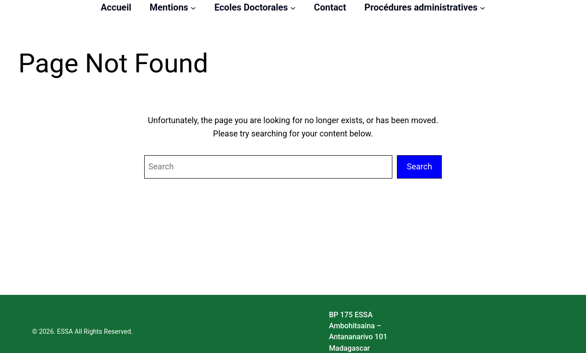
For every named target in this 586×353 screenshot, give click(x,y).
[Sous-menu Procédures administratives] (482, 7)
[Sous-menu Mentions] (193, 7)
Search (419, 166)
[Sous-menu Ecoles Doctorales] (293, 7)
